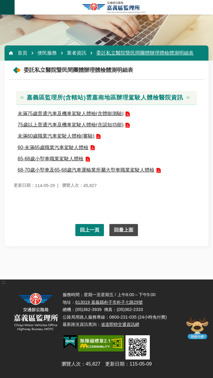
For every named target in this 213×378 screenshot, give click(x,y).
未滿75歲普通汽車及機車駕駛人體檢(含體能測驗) (70, 113)
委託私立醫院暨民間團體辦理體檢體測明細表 (145, 52)
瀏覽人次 (71, 363)
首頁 (22, 52)
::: (8, 48)
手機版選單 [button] (7, 7)
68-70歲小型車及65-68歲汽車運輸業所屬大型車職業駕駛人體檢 (86, 169)
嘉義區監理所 (114, 7)
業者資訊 (76, 52)
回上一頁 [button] (89, 229)
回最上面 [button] (123, 229)
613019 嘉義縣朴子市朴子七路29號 (109, 302)
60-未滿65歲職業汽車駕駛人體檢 (53, 147)
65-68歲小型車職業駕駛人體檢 (51, 158)
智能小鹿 (197, 328)
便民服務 (47, 52)
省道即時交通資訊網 (120, 324)
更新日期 (115, 363)
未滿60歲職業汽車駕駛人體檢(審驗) (56, 136)
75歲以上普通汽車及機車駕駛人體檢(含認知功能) (70, 124)
